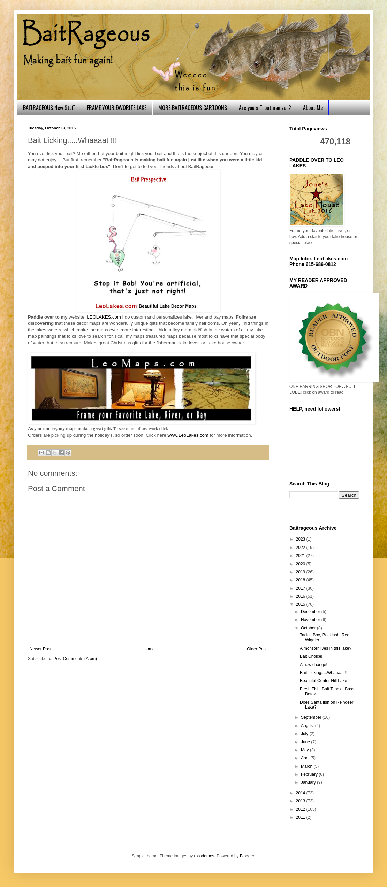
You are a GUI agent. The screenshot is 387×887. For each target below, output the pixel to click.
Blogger (247, 856)
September (311, 717)
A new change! (313, 664)
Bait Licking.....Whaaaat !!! (324, 672)
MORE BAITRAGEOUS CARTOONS (192, 108)
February (310, 774)
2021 (301, 555)
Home (149, 649)
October (309, 628)
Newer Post (40, 649)
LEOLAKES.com (104, 317)
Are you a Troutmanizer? (265, 108)
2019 (301, 571)
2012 (301, 809)
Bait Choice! (311, 656)
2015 (301, 604)
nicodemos (204, 856)
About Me (313, 108)
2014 (301, 792)
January (309, 782)
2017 (301, 588)
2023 (301, 539)
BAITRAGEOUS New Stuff (49, 108)
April (305, 758)
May (305, 750)
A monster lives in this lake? (325, 648)
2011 (301, 817)
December (311, 611)
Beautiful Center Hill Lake (323, 680)
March (307, 766)
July (305, 733)
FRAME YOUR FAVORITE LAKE (116, 108)
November (311, 619)
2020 (301, 563)
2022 (301, 547)
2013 (301, 800)
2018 (301, 580)
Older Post (257, 649)
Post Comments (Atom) (75, 658)
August (308, 725)
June (306, 742)
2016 (301, 596)
